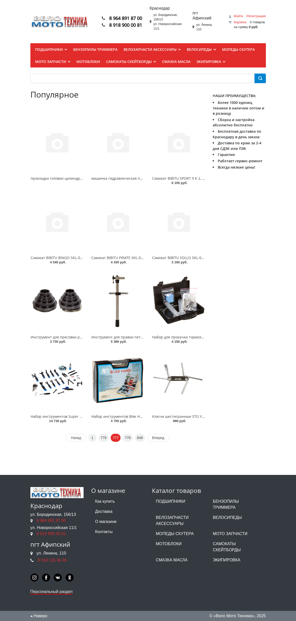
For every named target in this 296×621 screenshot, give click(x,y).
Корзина (240, 22)
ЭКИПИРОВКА (227, 560)
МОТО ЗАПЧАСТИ (230, 534)
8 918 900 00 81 (125, 25)
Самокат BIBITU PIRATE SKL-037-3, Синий (126, 257)
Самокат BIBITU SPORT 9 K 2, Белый (182, 178)
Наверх (39, 616)
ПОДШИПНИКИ (170, 501)
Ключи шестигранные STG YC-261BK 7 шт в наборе (197, 416)
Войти (238, 16)
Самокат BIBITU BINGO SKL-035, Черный (65, 257)
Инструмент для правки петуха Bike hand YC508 (133, 337)
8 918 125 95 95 (52, 560)
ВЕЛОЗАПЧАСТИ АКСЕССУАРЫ (172, 520)
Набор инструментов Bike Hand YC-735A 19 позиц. (135, 416)
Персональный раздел (51, 591)
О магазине (106, 521)
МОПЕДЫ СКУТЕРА (175, 534)
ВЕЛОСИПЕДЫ (227, 517)
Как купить (105, 501)
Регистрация (256, 16)
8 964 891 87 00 (125, 18)
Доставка (104, 511)
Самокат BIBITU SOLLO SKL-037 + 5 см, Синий (191, 257)
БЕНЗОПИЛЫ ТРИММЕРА (226, 504)
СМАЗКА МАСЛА (172, 560)
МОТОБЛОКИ (169, 544)
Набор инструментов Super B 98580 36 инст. (69, 416)
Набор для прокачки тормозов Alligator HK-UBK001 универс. (204, 337)
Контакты (104, 532)
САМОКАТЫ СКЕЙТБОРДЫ (227, 547)
